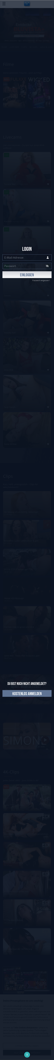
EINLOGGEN (27, 275)
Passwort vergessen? (41, 280)
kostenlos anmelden (27, 693)
